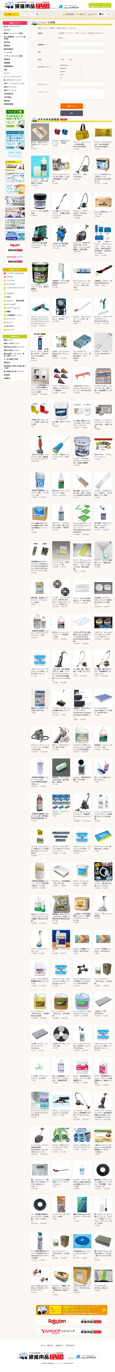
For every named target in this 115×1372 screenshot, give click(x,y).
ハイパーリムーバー (12, 308)
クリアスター (10, 284)
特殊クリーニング (10, 90)
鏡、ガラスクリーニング (12, 80)
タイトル (41, 84)
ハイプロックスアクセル (14, 273)
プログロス (9, 293)
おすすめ (7, 30)
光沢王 (7, 297)
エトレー (8, 323)
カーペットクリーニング (12, 76)
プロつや (8, 277)
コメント (41, 92)
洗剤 (5, 70)
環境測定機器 (8, 104)
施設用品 (7, 101)
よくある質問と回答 (11, 359)
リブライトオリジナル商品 (13, 56)
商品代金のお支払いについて (14, 347)
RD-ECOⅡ (9, 326)
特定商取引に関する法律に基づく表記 (15, 367)
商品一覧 (50, 1345)
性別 (39, 59)
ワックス (7, 73)
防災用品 (7, 42)
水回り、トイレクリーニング (14, 83)
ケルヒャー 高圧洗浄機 (14, 301)
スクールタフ (10, 304)
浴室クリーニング (10, 87)
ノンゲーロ (9, 281)
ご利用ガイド (59, 1345)
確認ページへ (72, 106)
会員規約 (7, 375)
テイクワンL (9, 319)
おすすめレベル (43, 67)
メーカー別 (8, 52)
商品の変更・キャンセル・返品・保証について (14, 355)
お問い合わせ (70, 1345)
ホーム (43, 1345)
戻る (71, 113)
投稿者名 (41, 45)
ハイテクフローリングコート (14, 289)
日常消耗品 (8, 97)
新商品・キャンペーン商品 (13, 33)
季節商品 (7, 45)
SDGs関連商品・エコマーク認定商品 (14, 38)
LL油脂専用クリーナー (13, 315)
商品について (8, 340)
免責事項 (7, 378)
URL (39, 52)
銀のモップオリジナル (12, 26)
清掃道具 (7, 59)
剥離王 (7, 312)
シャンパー (9, 330)
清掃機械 (7, 63)
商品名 (40, 33)
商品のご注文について (12, 343)
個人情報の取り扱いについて (14, 371)
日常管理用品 (8, 94)
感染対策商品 (8, 49)
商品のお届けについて (12, 350)
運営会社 (7, 362)
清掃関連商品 (8, 66)
